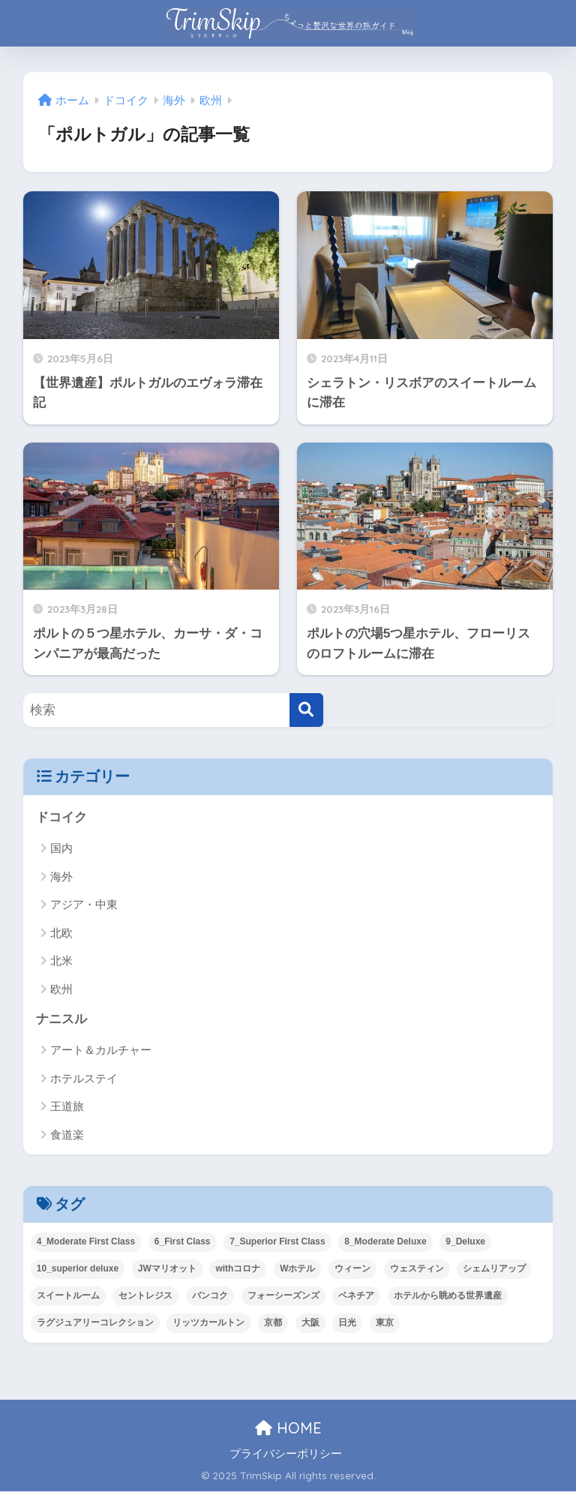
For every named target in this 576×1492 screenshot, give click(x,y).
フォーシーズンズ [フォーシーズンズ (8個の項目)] (284, 1295)
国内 (61, 848)
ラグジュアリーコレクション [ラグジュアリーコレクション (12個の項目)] (95, 1322)
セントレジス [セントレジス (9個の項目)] (145, 1295)
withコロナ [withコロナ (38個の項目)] (237, 1268)
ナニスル (61, 1019)
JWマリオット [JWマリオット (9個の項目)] (167, 1268)
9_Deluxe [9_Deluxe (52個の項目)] (465, 1241)
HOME (288, 1427)
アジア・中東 (84, 904)
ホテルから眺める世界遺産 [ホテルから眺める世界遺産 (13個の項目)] (448, 1295)
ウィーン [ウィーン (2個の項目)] (352, 1268)
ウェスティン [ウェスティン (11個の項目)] (417, 1268)
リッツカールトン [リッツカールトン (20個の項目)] (208, 1322)
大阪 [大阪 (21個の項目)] (311, 1322)
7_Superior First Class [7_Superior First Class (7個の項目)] (277, 1241)
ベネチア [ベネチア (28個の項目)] (356, 1295)
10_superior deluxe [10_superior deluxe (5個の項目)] (77, 1268)
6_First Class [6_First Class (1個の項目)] (182, 1241)
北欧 (61, 932)
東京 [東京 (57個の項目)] (385, 1322)
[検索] (306, 710)
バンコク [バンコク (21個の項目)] (210, 1295)
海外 (61, 876)
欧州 (61, 989)
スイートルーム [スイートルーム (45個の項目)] (68, 1295)
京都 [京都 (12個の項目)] (273, 1322)
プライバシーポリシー (286, 1454)
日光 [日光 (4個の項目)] (347, 1322)
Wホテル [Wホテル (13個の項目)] (297, 1268)
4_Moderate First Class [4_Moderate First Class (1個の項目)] (86, 1241)
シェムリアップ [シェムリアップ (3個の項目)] (494, 1268)
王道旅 (67, 1106)
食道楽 (67, 1134)
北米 (61, 960)
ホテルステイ (84, 1078)
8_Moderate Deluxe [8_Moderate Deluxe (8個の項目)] (385, 1241)
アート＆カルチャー (101, 1050)
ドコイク (61, 817)
